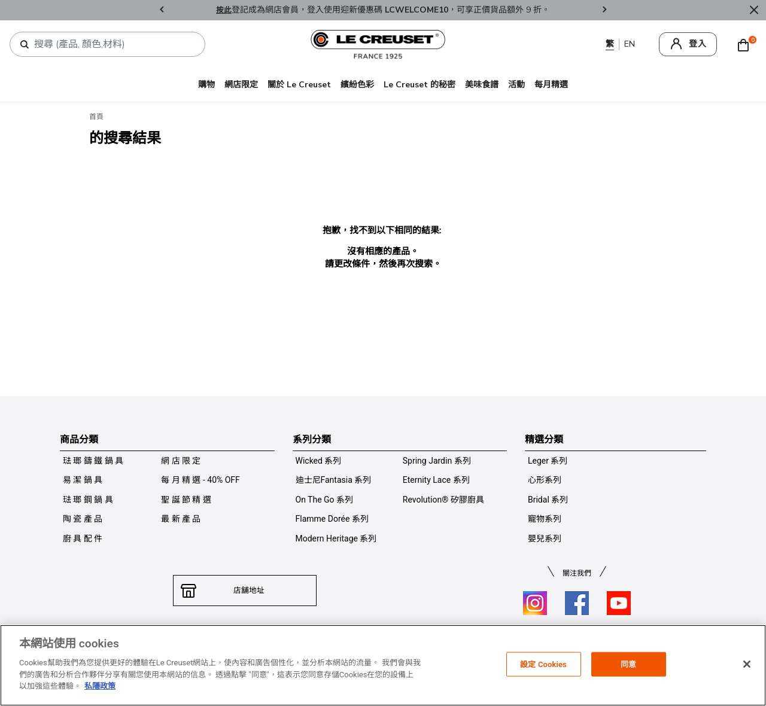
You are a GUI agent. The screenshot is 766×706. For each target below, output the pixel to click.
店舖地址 (245, 590)
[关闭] (747, 664)
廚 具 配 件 (82, 538)
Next (604, 10)
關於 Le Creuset (299, 84)
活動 (516, 84)
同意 (628, 663)
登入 (698, 44)
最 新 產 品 (180, 519)
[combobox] (112, 44)
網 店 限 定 (180, 460)
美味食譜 (481, 84)
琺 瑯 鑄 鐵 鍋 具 (93, 460)
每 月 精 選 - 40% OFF (200, 480)
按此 (223, 10)
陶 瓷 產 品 (82, 519)
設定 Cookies (543, 663)
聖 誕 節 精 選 (186, 499)
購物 (206, 84)
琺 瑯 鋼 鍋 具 (88, 499)
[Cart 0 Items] (746, 44)
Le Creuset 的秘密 (419, 84)
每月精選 (551, 84)
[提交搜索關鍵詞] (24, 45)
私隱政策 (99, 685)
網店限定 (241, 84)
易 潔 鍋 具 (82, 480)
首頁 (96, 116)
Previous (161, 10)
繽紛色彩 (357, 84)
